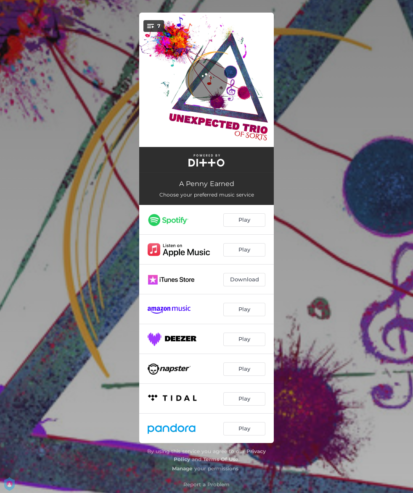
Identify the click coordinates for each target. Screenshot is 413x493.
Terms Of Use (220, 459)
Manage (182, 468)
